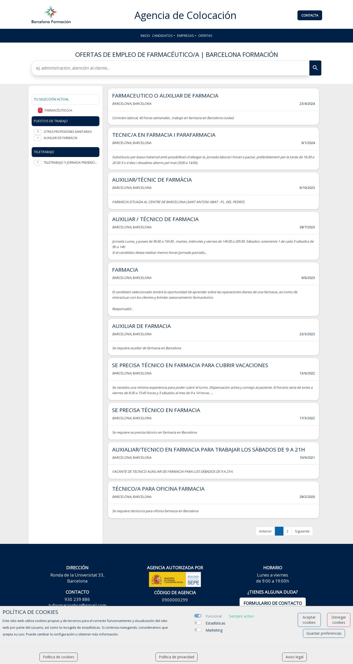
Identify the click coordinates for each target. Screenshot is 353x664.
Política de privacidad (176, 656)
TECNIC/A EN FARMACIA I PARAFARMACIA (163, 134)
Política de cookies (58, 656)
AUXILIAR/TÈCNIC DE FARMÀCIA (152, 179)
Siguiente (302, 531)
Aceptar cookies (309, 620)
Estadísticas (215, 623)
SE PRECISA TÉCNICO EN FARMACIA (156, 410)
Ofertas (205, 35)
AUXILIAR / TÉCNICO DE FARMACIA (155, 219)
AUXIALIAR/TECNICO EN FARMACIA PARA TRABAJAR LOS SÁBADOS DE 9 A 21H (208, 449)
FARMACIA (125, 269)
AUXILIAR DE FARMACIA (141, 326)
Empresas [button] (185, 35)
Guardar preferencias (324, 633)
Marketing (214, 630)
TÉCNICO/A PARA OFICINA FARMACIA (158, 488)
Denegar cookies (338, 620)
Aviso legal (294, 656)
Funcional (214, 616)
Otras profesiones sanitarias (68, 131)
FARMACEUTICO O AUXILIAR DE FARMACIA (165, 95)
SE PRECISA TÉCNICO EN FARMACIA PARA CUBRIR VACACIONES (190, 365)
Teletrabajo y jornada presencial (70, 162)
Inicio (145, 35)
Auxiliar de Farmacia (60, 138)
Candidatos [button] (162, 35)
